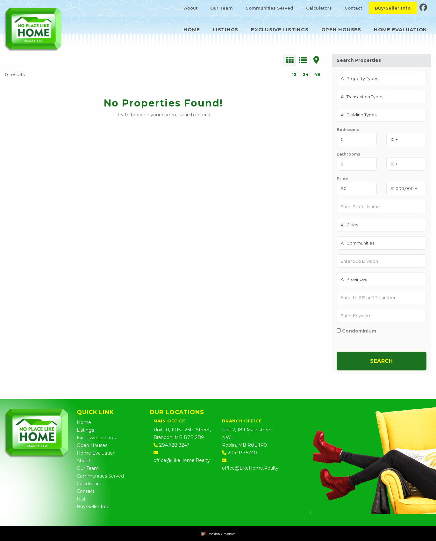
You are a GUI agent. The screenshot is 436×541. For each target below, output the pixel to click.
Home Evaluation (400, 29)
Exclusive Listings (280, 29)
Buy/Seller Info (393, 8)
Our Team (221, 8)
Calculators (319, 8)
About (190, 8)
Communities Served (269, 8)
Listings (225, 29)
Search (381, 361)
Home (191, 29)
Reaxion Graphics (221, 534)
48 (317, 74)
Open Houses (341, 29)
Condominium (356, 330)
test (81, 499)
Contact (353, 8)
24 (306, 74)
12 (294, 74)
